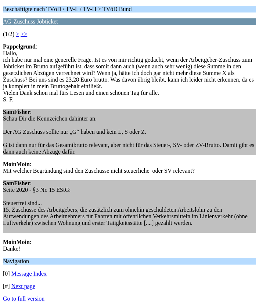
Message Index (29, 273)
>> (24, 34)
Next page (23, 286)
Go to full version (23, 298)
